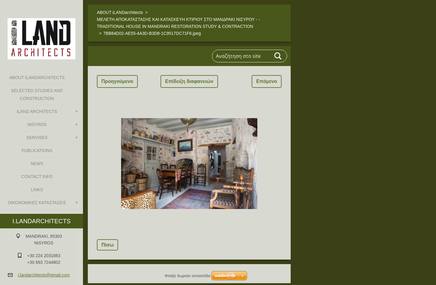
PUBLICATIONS (36, 150)
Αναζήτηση (278, 56)
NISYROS (36, 124)
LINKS (37, 189)
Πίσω (107, 244)
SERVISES (37, 137)
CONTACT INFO (37, 176)
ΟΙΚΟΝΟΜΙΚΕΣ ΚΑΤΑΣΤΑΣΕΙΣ (37, 202)
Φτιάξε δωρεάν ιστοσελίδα (187, 275)
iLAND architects (37, 111)
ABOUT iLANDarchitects (37, 77)
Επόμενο (266, 81)
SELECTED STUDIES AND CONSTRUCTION (37, 94)
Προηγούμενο (117, 81)
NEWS (37, 163)
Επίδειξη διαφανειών (189, 81)
